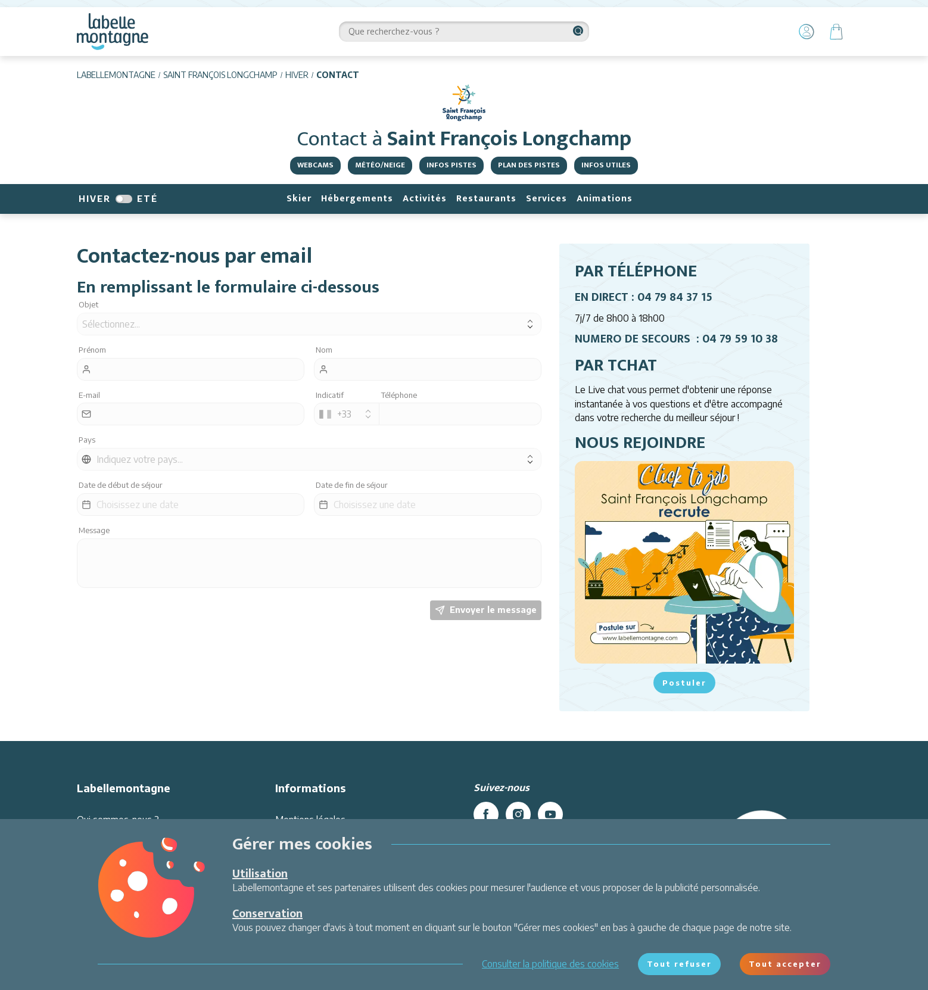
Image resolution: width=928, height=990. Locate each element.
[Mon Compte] (806, 31)
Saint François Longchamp (220, 75)
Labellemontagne (116, 75)
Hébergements (357, 199)
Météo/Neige (380, 165)
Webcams (315, 165)
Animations (605, 199)
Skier (299, 199)
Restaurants (486, 199)
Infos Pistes (451, 165)
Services (546, 199)
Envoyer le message (486, 610)
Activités (425, 199)
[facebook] (486, 814)
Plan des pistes (529, 165)
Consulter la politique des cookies (550, 964)
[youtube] (550, 814)
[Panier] (836, 31)
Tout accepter (785, 964)
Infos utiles (606, 165)
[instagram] (518, 814)
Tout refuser (679, 964)
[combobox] (346, 414)
